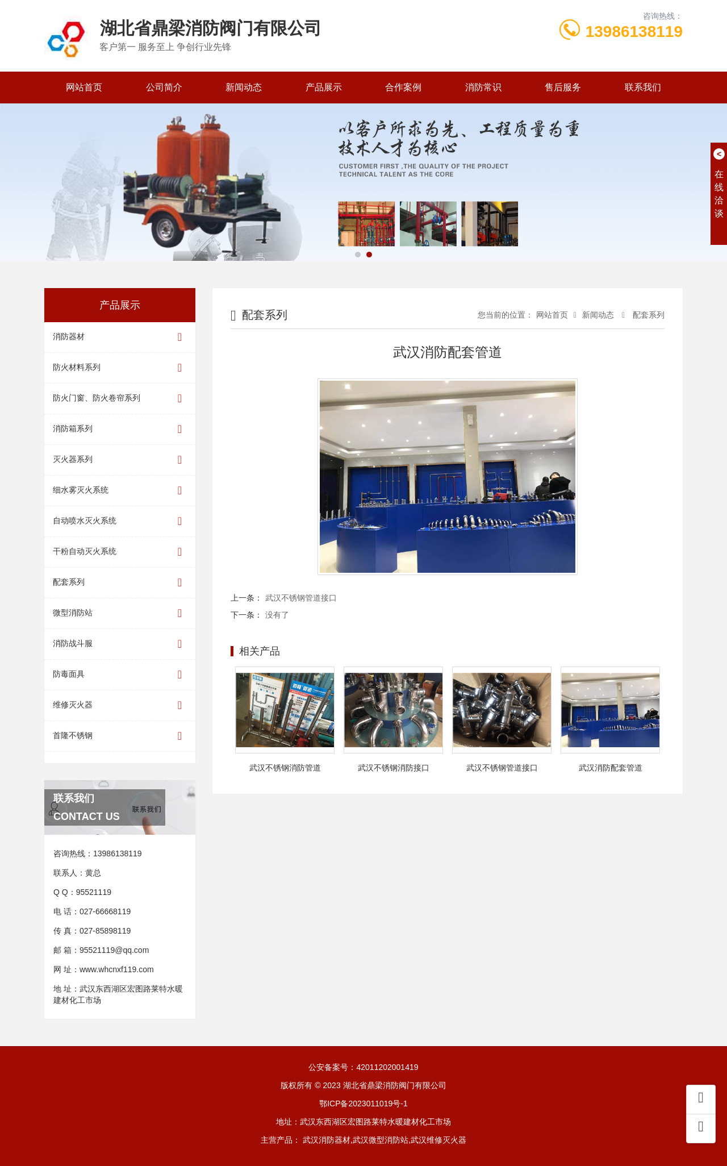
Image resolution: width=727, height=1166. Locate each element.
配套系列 (120, 582)
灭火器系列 (120, 460)
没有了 (277, 614)
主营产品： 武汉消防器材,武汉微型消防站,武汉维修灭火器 (363, 1139)
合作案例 (403, 87)
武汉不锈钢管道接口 (301, 597)
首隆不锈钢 (120, 736)
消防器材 (120, 337)
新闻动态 (243, 87)
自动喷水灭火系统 (120, 521)
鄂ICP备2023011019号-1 (363, 1103)
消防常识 (483, 87)
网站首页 (84, 87)
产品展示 (324, 87)
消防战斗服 (120, 644)
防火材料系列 (120, 367)
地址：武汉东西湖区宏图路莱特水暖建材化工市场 (363, 1121)
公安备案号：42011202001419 (363, 1067)
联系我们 (643, 87)
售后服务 (563, 87)
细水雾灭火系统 (120, 490)
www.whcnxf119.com (117, 969)
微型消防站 (120, 613)
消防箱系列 (120, 429)
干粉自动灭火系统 (120, 552)
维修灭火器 (120, 705)
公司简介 (164, 87)
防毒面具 (120, 674)
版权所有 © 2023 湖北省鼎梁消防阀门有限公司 (363, 1085)
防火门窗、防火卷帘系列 (120, 398)
